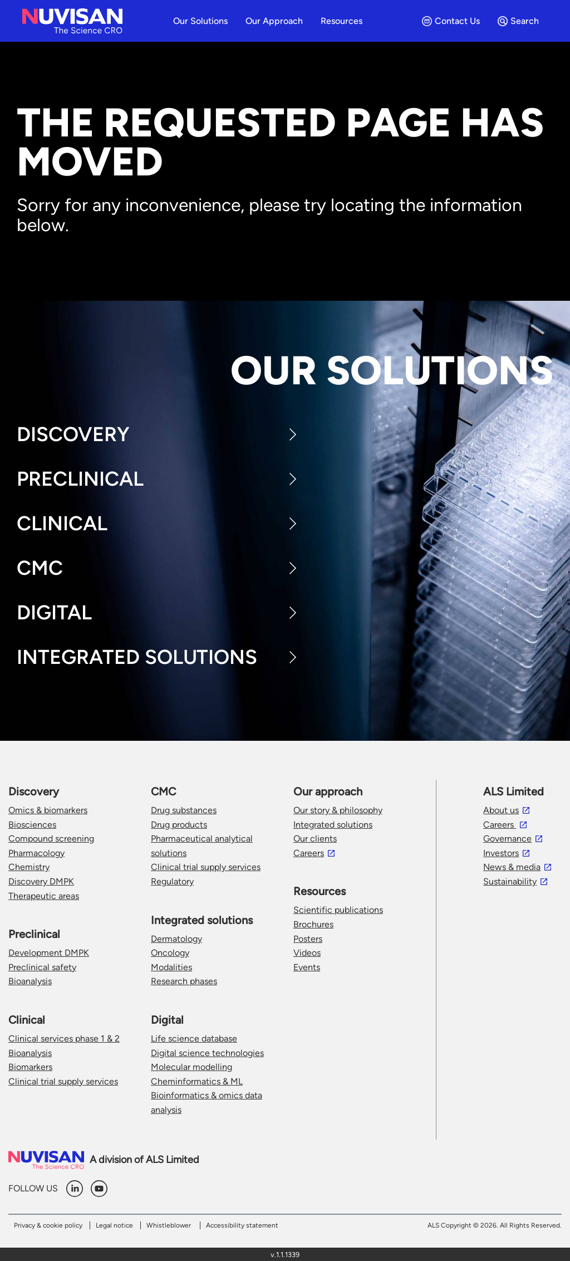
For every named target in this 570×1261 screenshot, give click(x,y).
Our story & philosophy (337, 810)
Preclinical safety (42, 967)
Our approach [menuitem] (274, 21)
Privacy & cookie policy (48, 1225)
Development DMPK (48, 952)
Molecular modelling (191, 1067)
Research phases (184, 981)
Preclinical (80, 479)
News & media (511, 867)
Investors (501, 853)
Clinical (62, 523)
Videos (307, 952)
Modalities (171, 967)
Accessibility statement (242, 1225)
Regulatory (172, 881)
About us (501, 810)
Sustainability (510, 881)
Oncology (170, 952)
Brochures (313, 924)
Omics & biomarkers (47, 810)
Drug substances (184, 810)
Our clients (315, 838)
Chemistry (29, 867)
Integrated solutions (332, 824)
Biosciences (32, 824)
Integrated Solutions (137, 657)
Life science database (194, 1038)
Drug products (179, 824)
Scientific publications (338, 910)
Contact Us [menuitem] (451, 21)
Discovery (73, 434)
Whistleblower (168, 1225)
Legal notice (114, 1225)
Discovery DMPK (41, 881)
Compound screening (51, 838)
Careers (308, 853)
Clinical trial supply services (63, 1081)
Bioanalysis (30, 981)
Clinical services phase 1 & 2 (64, 1038)
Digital (54, 612)
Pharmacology (36, 853)
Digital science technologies (207, 1053)
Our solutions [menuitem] (200, 21)
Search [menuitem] (518, 21)
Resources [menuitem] (341, 21)
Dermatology (176, 938)
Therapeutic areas (43, 896)
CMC (40, 568)
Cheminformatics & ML (197, 1081)
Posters (307, 938)
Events (306, 967)
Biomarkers (30, 1067)
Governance (507, 838)
